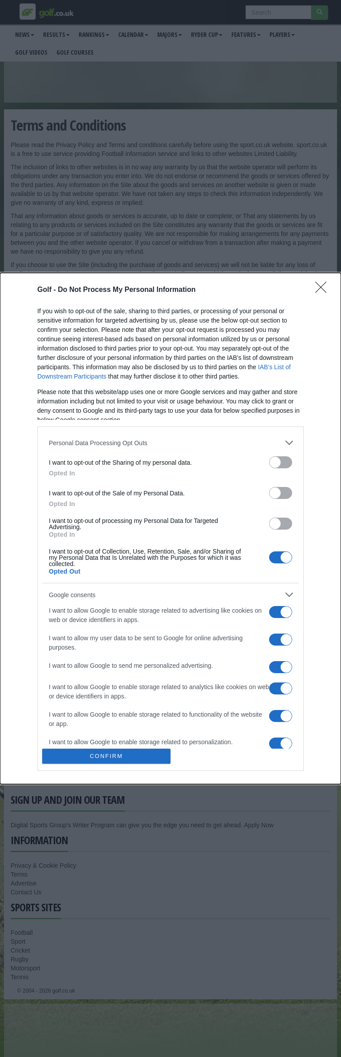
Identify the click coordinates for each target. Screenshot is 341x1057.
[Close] (323, 290)
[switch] (280, 462)
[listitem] (170, 442)
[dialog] (170, 528)
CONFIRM (106, 756)
